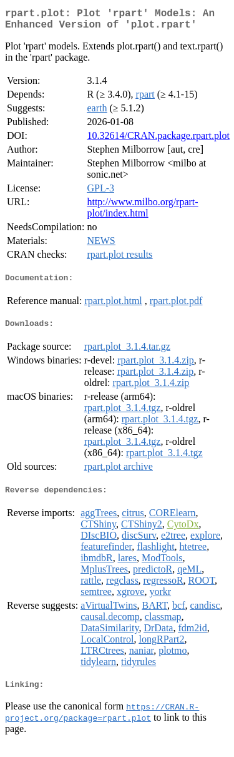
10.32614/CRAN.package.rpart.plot (158, 140)
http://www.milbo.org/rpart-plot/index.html (142, 212)
